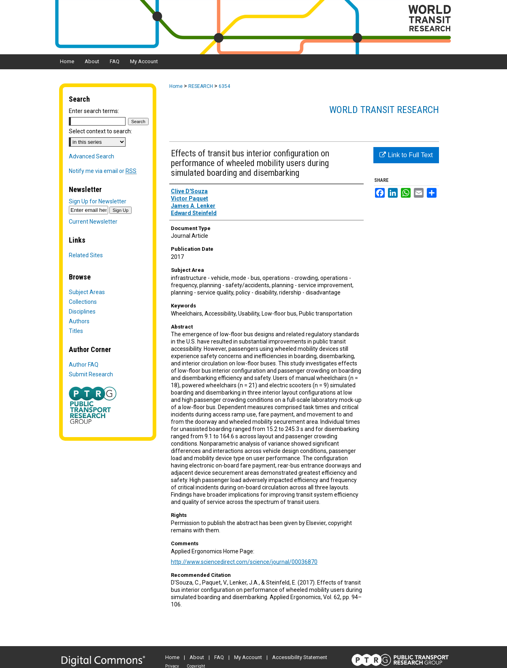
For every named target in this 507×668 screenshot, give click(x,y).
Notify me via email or (102, 171)
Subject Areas (87, 292)
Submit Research (91, 374)
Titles (76, 331)
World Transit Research (384, 109)
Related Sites (86, 255)
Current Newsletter (93, 221)
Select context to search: (100, 131)
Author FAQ (83, 364)
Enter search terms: (94, 111)
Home (176, 86)
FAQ (219, 657)
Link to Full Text (405, 155)
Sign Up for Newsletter (97, 201)
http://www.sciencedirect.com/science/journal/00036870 (244, 562)
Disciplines (82, 311)
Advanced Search (91, 156)
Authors (79, 321)
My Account (248, 657)
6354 (224, 86)
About (197, 657)
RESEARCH (200, 86)
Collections (83, 302)
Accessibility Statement (299, 657)
